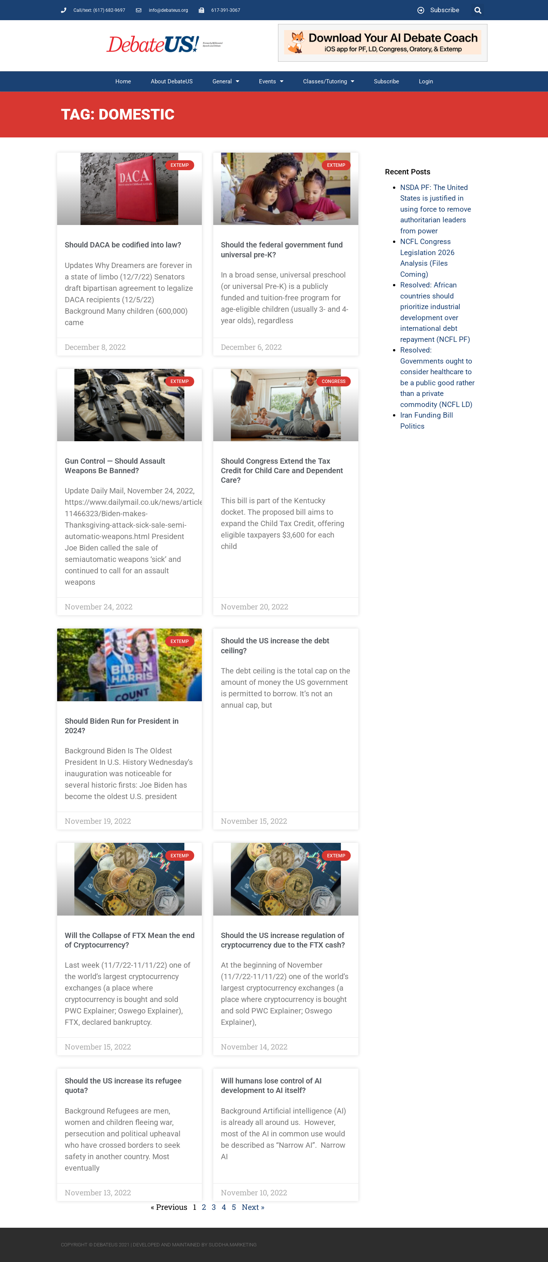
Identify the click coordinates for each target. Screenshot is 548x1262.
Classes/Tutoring (328, 81)
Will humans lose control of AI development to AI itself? (271, 1085)
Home (123, 81)
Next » (253, 1207)
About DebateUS (172, 81)
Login (426, 81)
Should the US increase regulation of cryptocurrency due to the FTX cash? (283, 940)
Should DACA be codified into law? (123, 244)
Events (271, 81)
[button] (477, 10)
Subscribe (386, 81)
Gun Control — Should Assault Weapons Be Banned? (115, 465)
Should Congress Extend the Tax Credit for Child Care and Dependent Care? (282, 470)
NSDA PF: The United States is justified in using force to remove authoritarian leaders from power (435, 209)
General (225, 81)
